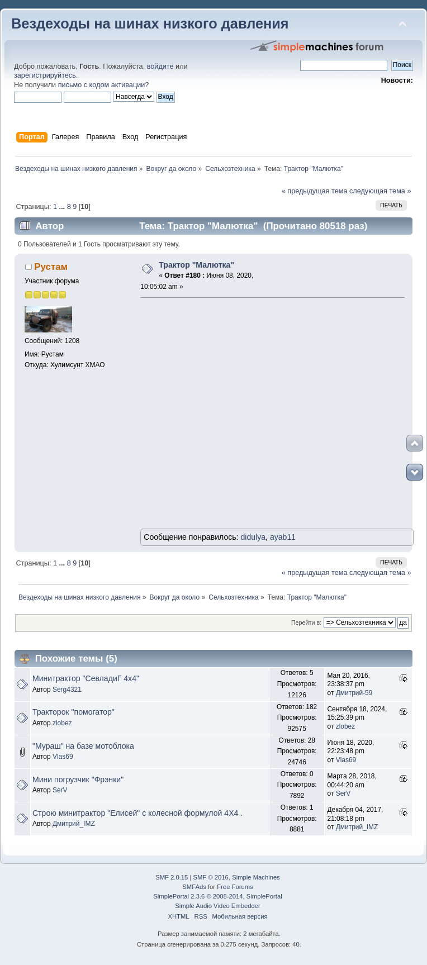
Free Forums (235, 886)
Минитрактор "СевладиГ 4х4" (85, 678)
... (63, 207)
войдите (160, 66)
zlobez (62, 723)
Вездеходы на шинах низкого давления (150, 23)
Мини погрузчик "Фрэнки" (78, 779)
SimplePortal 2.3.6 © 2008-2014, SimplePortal (217, 896)
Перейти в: (306, 622)
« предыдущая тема (315, 191)
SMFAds (194, 886)
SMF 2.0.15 (171, 877)
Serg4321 (67, 689)
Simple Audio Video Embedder (217, 905)
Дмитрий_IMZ (74, 824)
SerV (60, 790)
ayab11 (283, 537)
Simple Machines (256, 877)
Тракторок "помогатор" (73, 711)
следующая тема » (380, 191)
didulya (252, 537)
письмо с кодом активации (101, 85)
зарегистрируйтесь (45, 75)
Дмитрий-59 (354, 693)
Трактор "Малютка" (196, 264)
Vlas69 (63, 756)
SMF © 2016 (211, 877)
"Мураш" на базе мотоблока (83, 745)
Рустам (51, 267)
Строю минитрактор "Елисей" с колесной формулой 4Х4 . (137, 813)
